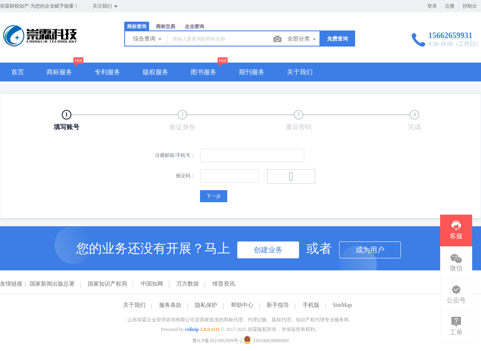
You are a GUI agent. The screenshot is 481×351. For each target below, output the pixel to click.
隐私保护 (206, 305)
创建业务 (268, 250)
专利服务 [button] (107, 72)
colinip (192, 329)
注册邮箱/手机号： (175, 155)
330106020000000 (266, 340)
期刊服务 (252, 72)
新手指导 (278, 305)
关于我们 (300, 72)
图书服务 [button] (203, 72)
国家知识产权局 (107, 284)
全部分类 (302, 39)
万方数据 (187, 284)
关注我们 (106, 6)
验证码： (185, 176)
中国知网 (152, 284)
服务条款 (170, 305)
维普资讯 (223, 284)
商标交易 (165, 26)
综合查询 (148, 39)
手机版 (311, 305)
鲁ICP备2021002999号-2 (217, 340)
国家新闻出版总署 (52, 284)
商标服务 (59, 72)
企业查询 (194, 26)
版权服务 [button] (155, 72)
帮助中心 (242, 305)
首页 (17, 72)
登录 (432, 6)
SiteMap (342, 305)
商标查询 (136, 26)
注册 (450, 6)
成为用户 (370, 250)
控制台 (470, 6)
